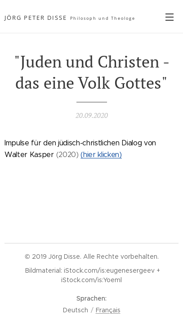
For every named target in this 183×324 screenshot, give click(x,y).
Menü (169, 17)
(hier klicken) (101, 154)
